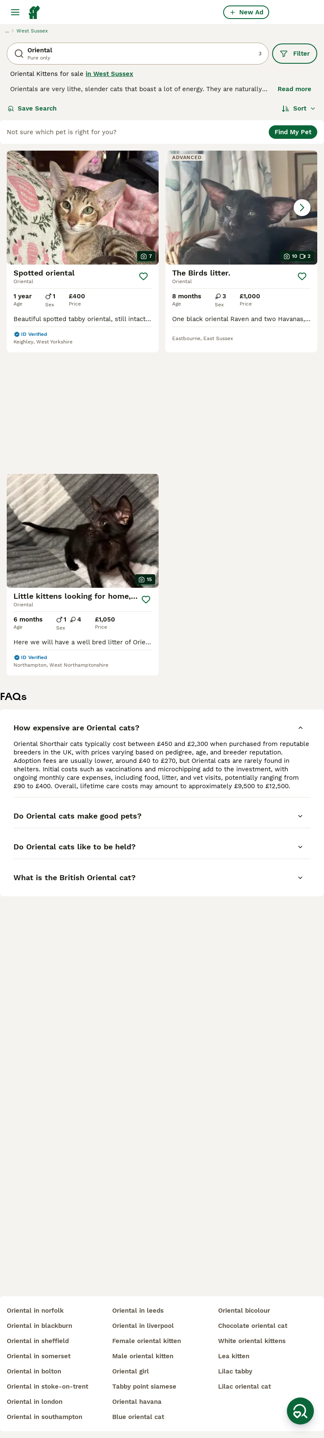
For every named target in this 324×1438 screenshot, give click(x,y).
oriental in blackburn (39, 1326)
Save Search (32, 108)
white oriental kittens (252, 1341)
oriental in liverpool (143, 1326)
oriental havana (137, 1402)
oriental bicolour (244, 1310)
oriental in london (34, 1402)
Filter (295, 53)
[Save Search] (300, 1410)
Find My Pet (293, 132)
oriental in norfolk (35, 1310)
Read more (294, 89)
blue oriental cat (138, 1417)
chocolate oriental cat (252, 1326)
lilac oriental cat (244, 1386)
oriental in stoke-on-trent (47, 1386)
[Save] (143, 276)
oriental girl (130, 1371)
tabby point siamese (144, 1386)
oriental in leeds (138, 1310)
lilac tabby (235, 1371)
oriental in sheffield (38, 1341)
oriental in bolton (34, 1371)
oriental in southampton (44, 1417)
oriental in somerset (38, 1356)
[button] (241, 208)
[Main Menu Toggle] (15, 12)
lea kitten (233, 1356)
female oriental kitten (146, 1341)
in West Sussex (109, 74)
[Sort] (299, 108)
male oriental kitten (142, 1356)
